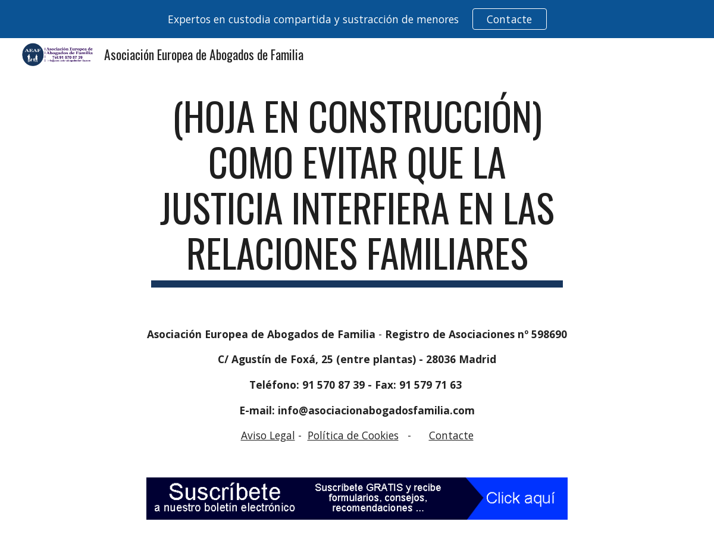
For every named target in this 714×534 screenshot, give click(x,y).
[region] (357, 19)
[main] (357, 190)
